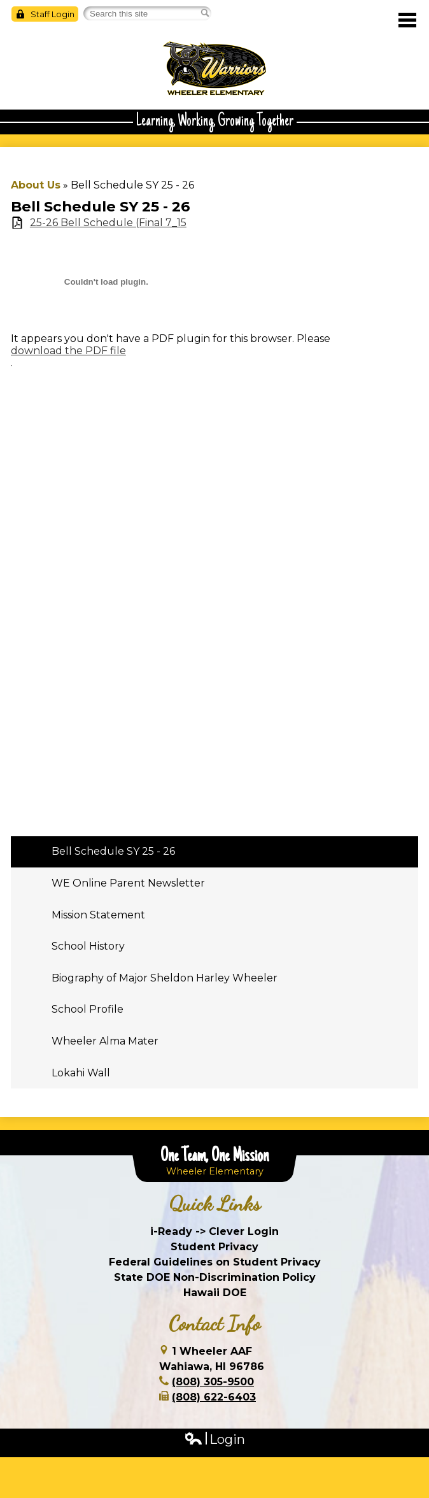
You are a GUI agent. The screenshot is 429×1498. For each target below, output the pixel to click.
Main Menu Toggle (407, 20)
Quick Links (214, 1204)
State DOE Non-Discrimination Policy (215, 1277)
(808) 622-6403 (214, 1397)
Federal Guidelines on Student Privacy (215, 1262)
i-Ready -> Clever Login (214, 1231)
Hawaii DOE (214, 1293)
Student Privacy (214, 1247)
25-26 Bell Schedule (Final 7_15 (108, 223)
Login (214, 1440)
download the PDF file (68, 351)
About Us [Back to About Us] (35, 185)
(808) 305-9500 (213, 1382)
